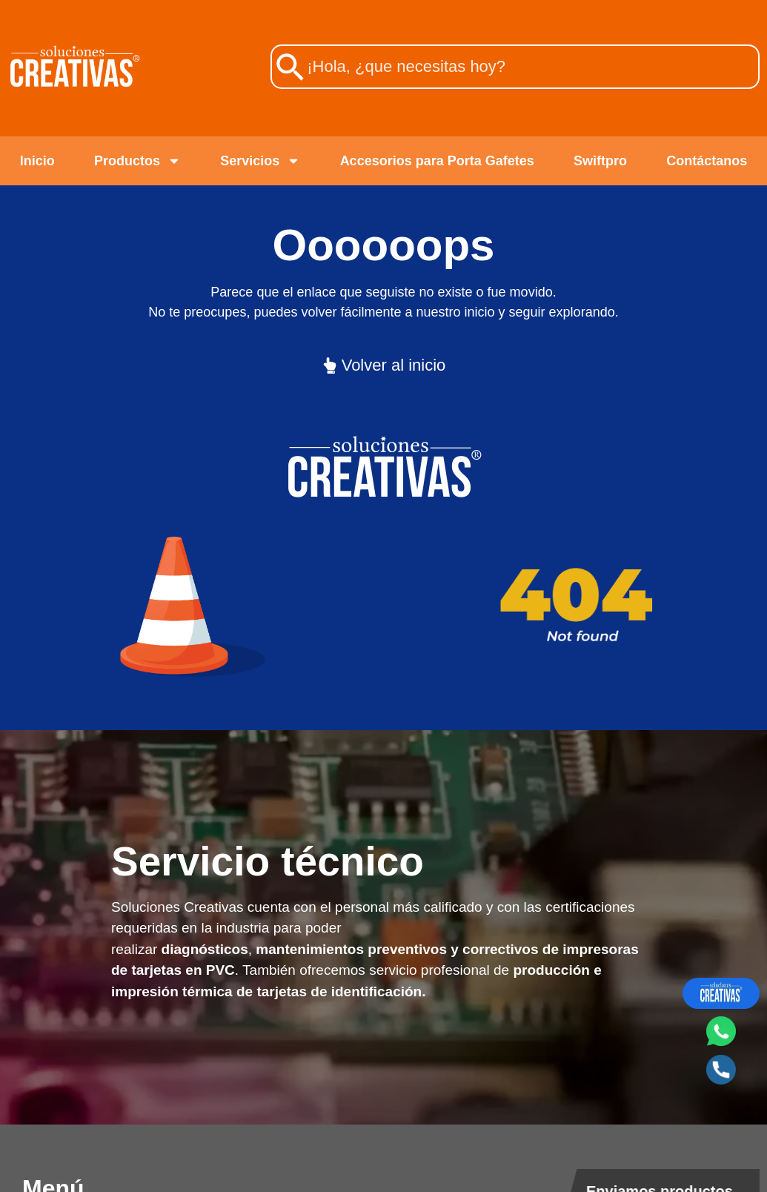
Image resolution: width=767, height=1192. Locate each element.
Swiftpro (600, 160)
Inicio (37, 160)
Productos (137, 161)
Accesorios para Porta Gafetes (437, 160)
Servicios (260, 161)
